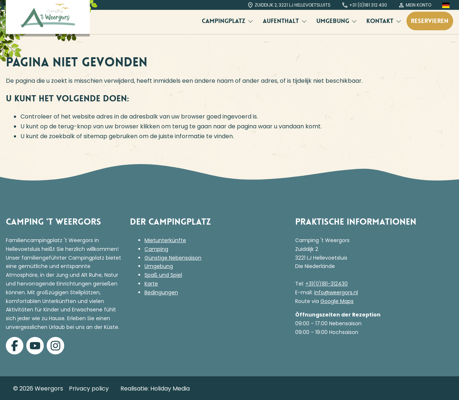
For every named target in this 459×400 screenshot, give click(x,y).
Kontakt (380, 21)
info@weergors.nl (336, 292)
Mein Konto (414, 5)
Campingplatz (224, 21)
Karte (151, 283)
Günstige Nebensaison (172, 257)
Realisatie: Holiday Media (155, 388)
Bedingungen (161, 292)
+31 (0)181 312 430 (364, 5)
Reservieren (429, 21)
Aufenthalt (282, 21)
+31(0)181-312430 (326, 283)
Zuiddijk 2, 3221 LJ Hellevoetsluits (289, 5)
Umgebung (333, 21)
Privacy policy (89, 388)
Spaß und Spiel (163, 275)
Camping (156, 249)
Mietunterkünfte (165, 240)
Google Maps (337, 301)
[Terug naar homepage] (47, 17)
